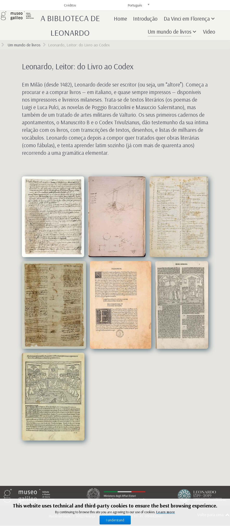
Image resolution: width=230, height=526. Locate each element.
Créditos (70, 5)
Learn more (165, 512)
